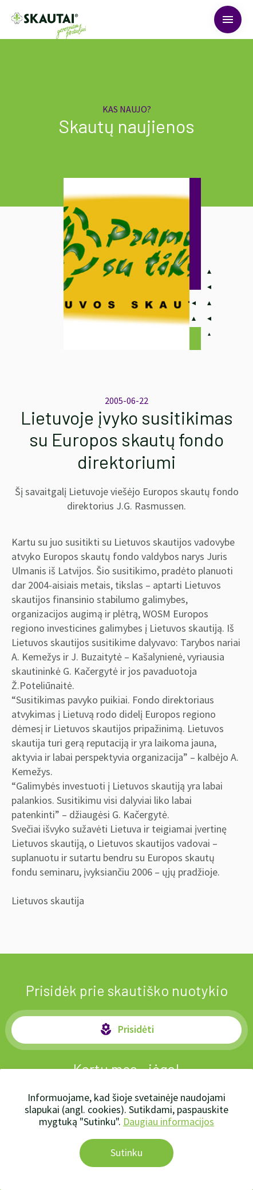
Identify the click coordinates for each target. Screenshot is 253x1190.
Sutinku (126, 1152)
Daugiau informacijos (168, 1121)
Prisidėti (126, 1029)
